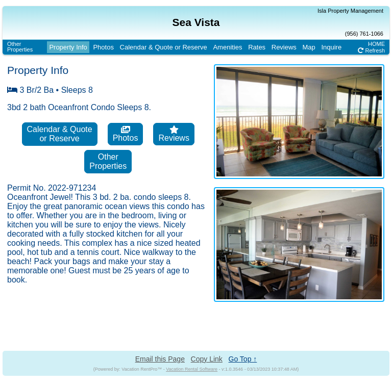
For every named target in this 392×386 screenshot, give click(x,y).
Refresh (371, 50)
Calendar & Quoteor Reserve (59, 134)
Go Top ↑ (243, 359)
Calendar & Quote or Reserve (163, 47)
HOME (376, 44)
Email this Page (160, 359)
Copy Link (207, 359)
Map (309, 47)
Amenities (227, 47)
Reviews (284, 47)
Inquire (331, 47)
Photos (103, 47)
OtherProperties (20, 47)
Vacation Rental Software (191, 369)
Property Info (68, 47)
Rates (256, 47)
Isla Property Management (350, 11)
